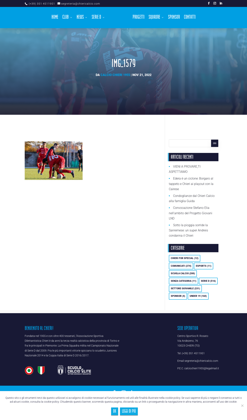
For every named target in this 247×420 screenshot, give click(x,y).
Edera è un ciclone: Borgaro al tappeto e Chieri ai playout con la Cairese (191, 184)
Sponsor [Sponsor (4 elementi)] (178, 296)
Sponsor (174, 18)
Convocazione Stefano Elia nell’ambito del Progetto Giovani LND (190, 213)
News (80, 18)
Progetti (139, 18)
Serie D (96, 18)
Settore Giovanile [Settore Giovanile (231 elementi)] (185, 288)
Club (65, 18)
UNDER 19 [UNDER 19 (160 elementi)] (198, 296)
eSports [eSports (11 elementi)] (203, 266)
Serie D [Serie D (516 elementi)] (208, 281)
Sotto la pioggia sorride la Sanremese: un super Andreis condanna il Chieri (188, 230)
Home (55, 18)
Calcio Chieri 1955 (115, 75)
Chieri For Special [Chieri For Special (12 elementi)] (184, 258)
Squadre (154, 18)
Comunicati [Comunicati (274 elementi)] (181, 266)
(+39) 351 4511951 (41, 3)
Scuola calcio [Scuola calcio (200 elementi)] (183, 273)
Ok (114, 411)
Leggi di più (129, 411)
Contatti (190, 18)
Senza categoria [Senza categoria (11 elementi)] (183, 281)
